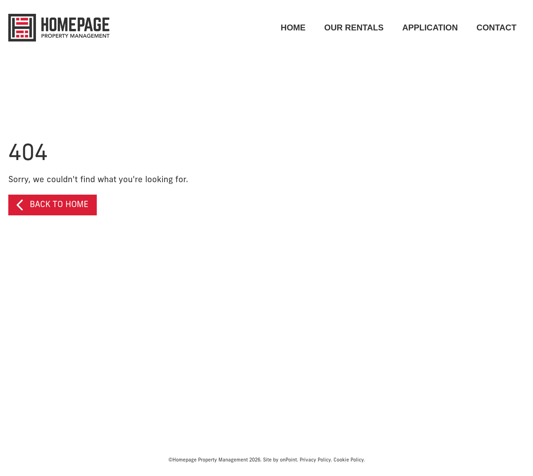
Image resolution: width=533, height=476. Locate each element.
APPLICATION (430, 27)
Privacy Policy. (316, 461)
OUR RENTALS (354, 27)
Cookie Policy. (349, 461)
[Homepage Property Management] (59, 27)
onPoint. (289, 461)
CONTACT (496, 27)
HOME (293, 27)
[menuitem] (293, 27)
